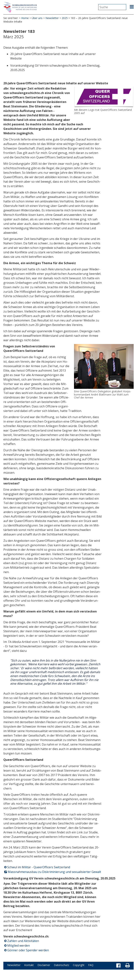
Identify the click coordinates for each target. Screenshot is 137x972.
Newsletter (52, 18)
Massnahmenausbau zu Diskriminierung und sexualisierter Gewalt (54, 872)
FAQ (90, 965)
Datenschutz (61, 965)
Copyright (78, 965)
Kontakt (29, 965)
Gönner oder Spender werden (28, 951)
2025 (65, 18)
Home (25, 18)
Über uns (37, 18)
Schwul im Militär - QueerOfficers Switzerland (38, 868)
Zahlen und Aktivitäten (23, 941)
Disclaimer (43, 965)
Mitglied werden (18, 946)
